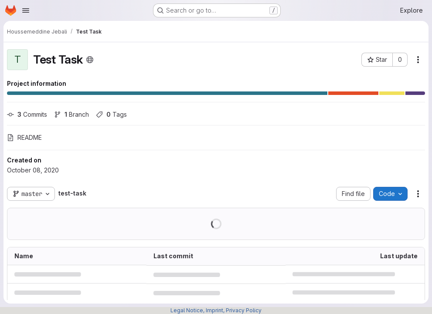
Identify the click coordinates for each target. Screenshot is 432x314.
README (24, 137)
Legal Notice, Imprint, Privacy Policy (216, 310)
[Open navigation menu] (26, 10)
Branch (71, 114)
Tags (111, 114)
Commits (27, 114)
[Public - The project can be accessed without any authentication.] (89, 59)
